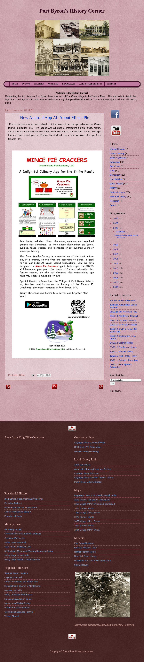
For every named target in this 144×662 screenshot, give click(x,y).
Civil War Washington (14, 538)
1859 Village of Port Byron (87, 512)
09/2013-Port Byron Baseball (124, 316)
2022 (116, 223)
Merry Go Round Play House (18, 594)
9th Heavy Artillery (13, 529)
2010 (116, 282)
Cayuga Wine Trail (13, 577)
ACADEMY (53, 84)
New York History (118, 196)
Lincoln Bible (116, 179)
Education (115, 162)
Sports (113, 205)
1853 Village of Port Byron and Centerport (94, 504)
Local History (116, 183)
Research (114, 201)
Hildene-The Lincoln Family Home (20, 507)
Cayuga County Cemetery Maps (89, 442)
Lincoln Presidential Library (17, 511)
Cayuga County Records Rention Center (93, 477)
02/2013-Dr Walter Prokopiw (123, 324)
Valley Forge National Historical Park (22, 559)
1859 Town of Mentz (84, 508)
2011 (116, 277)
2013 (116, 268)
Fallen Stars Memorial (15, 542)
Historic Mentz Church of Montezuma (22, 586)
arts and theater (117, 149)
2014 (116, 263)
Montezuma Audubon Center (18, 599)
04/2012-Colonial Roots (121, 343)
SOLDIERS (39, 84)
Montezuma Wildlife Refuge (17, 603)
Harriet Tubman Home (85, 551)
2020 (116, 228)
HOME (15, 84)
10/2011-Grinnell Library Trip (124, 360)
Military (113, 188)
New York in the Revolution (17, 546)
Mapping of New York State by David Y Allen (95, 495)
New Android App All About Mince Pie (54, 117)
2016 (116, 254)
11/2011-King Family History (123, 355)
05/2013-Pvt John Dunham (123, 320)
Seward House (81, 564)
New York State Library (85, 556)
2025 (116, 218)
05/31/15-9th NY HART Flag (123, 311)
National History (117, 192)
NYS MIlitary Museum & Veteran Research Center (28, 551)
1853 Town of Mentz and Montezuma (92, 499)
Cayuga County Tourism (16, 573)
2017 (116, 249)
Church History (117, 153)
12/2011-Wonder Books (121, 351)
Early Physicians (118, 157)
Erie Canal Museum (83, 543)
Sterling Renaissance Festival (18, 611)
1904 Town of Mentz (84, 525)
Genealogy (115, 175)
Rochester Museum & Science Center (92, 560)
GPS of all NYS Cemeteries (87, 447)
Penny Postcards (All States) (88, 482)
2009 (116, 287)
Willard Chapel (11, 616)
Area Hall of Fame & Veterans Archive (92, 469)
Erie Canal (115, 166)
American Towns (82, 464)
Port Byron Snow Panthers (17, 607)
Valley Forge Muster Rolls (16, 555)
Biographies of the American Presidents (23, 499)
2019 (116, 244)
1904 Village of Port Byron (87, 530)
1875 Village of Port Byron (87, 521)
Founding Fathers (13, 503)
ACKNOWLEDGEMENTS (90, 84)
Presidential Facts (13, 516)
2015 (116, 258)
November (120, 231)
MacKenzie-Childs (13, 590)
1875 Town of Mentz (84, 517)
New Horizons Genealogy (86, 451)
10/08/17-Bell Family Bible (122, 300)
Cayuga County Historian (86, 473)
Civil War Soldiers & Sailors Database (22, 533)
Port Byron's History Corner (72, 11)
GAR (112, 170)
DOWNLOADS (68, 84)
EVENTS (26, 84)
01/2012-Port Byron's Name (123, 347)
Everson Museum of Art (85, 547)
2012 (116, 273)
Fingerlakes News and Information (21, 581)
